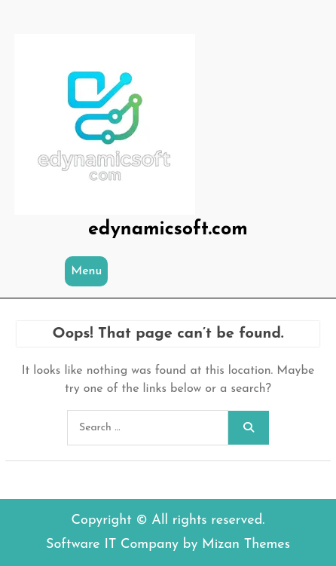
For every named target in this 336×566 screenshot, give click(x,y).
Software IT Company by (168, 544)
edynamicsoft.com (168, 229)
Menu (86, 271)
